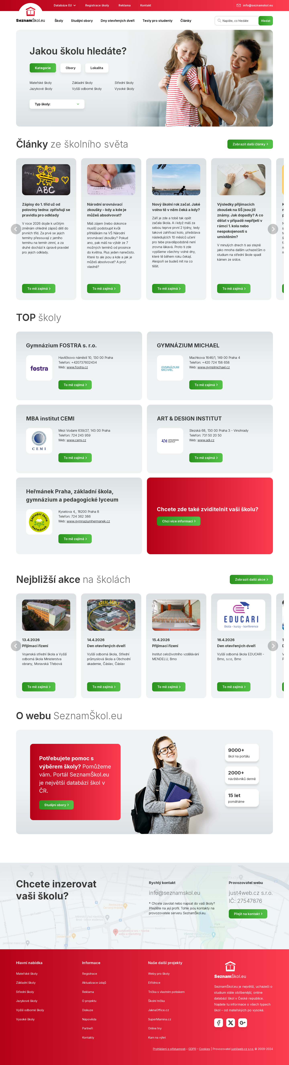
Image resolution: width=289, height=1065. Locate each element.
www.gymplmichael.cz (213, 367)
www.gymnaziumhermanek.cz (88, 521)
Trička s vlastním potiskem (166, 992)
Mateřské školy (41, 83)
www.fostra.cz (77, 367)
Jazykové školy (41, 89)
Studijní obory (82, 21)
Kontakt (145, 5)
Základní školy (82, 83)
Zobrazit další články (249, 144)
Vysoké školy (124, 89)
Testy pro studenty (157, 21)
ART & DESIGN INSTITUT (189, 418)
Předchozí (16, 229)
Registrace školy (97, 5)
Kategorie (43, 68)
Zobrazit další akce (250, 579)
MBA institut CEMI (50, 418)
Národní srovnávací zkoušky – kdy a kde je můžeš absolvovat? (106, 209)
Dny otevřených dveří (117, 21)
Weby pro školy (159, 973)
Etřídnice (154, 983)
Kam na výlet (157, 1037)
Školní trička (156, 1001)
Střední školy (124, 83)
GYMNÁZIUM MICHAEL (188, 345)
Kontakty (88, 1037)
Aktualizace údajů (94, 983)
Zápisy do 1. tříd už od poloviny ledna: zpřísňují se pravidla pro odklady (46, 209)
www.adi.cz (205, 440)
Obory (71, 68)
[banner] (30, 13)
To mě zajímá (37, 289)
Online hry (155, 1028)
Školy (59, 21)
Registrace (89, 973)
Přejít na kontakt (247, 914)
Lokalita (97, 68)
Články (185, 21)
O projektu (89, 1001)
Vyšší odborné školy (87, 89)
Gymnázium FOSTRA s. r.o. (61, 345)
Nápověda (89, 1019)
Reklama (125, 5)
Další (273, 229)
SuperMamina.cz (159, 1019)
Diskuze (87, 1010)
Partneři (87, 1028)
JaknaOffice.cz (158, 1010)
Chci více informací (177, 521)
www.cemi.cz (76, 440)
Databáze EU (63, 5)
